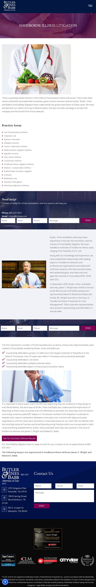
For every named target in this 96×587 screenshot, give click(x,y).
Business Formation (12, 139)
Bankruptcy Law (10, 178)
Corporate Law (10, 136)
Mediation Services (11, 143)
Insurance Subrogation (13, 182)
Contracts (8, 175)
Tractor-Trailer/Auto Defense (16, 146)
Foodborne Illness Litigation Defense (19, 164)
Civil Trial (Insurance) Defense (16, 132)
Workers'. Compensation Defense (17, 168)
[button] (5, 581)
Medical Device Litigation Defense (18, 150)
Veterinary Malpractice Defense (16, 185)
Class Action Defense (12, 157)
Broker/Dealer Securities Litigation (18, 171)
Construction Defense (13, 161)
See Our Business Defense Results (19, 438)
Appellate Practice (11, 153)
